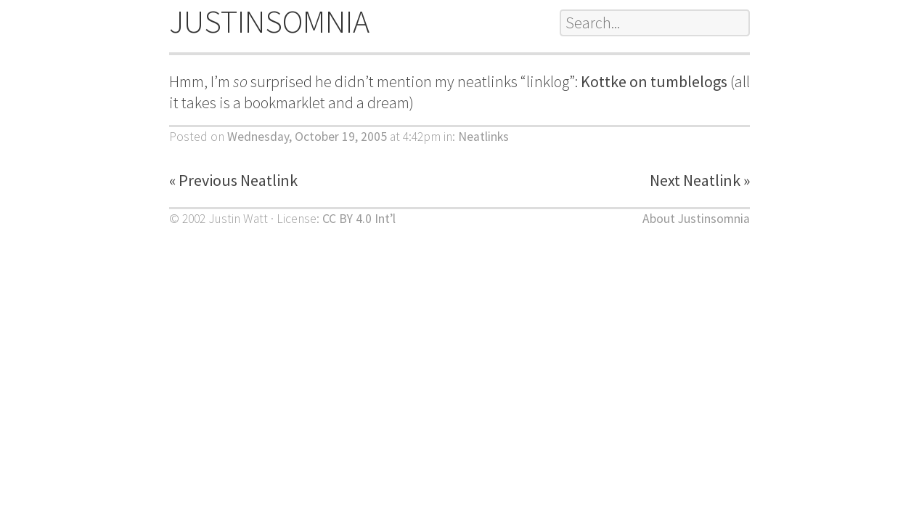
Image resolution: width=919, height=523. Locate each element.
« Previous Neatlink (233, 180)
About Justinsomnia (696, 219)
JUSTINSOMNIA (269, 21)
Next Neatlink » (700, 180)
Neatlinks (483, 137)
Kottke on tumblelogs (654, 81)
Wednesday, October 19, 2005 (307, 137)
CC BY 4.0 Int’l (359, 219)
